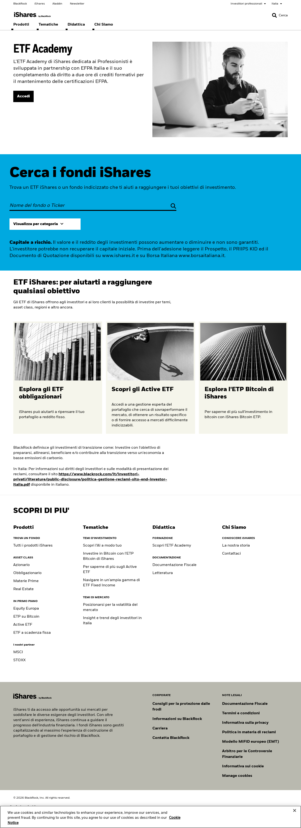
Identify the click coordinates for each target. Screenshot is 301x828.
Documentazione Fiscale (174, 565)
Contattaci (231, 554)
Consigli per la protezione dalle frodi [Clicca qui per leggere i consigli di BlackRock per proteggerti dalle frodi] (181, 706)
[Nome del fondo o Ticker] (92, 205)
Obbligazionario (27, 573)
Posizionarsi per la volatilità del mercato (110, 607)
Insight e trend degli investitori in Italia (112, 620)
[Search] (280, 15)
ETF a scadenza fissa (32, 633)
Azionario (21, 565)
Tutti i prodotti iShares (33, 545)
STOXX (19, 660)
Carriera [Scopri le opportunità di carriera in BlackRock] (160, 728)
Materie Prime (26, 581)
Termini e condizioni (241, 713)
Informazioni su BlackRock (177, 719)
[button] (274, 15)
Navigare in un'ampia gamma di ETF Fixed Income (111, 582)
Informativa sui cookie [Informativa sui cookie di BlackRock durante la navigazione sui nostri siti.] (243, 766)
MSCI (18, 652)
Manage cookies (237, 776)
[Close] (294, 815)
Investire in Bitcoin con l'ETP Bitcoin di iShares (108, 556)
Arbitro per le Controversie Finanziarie (247, 754)
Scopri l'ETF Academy (171, 545)
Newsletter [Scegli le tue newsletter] (77, 3)
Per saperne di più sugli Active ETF (110, 569)
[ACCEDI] (23, 96)
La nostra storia (236, 545)
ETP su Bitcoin (26, 617)
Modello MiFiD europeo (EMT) (250, 742)
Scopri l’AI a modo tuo (102, 545)
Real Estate (23, 589)
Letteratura (162, 573)
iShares (39, 3)
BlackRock (20, 3)
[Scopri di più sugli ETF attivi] (150, 377)
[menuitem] (21, 24)
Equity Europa (26, 609)
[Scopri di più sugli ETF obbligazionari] (57, 377)
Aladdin (57, 3)
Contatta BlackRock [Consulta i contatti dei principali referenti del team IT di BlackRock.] (170, 738)
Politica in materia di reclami (249, 732)
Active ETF (22, 625)
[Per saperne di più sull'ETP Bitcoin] (243, 377)
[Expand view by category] (45, 224)
